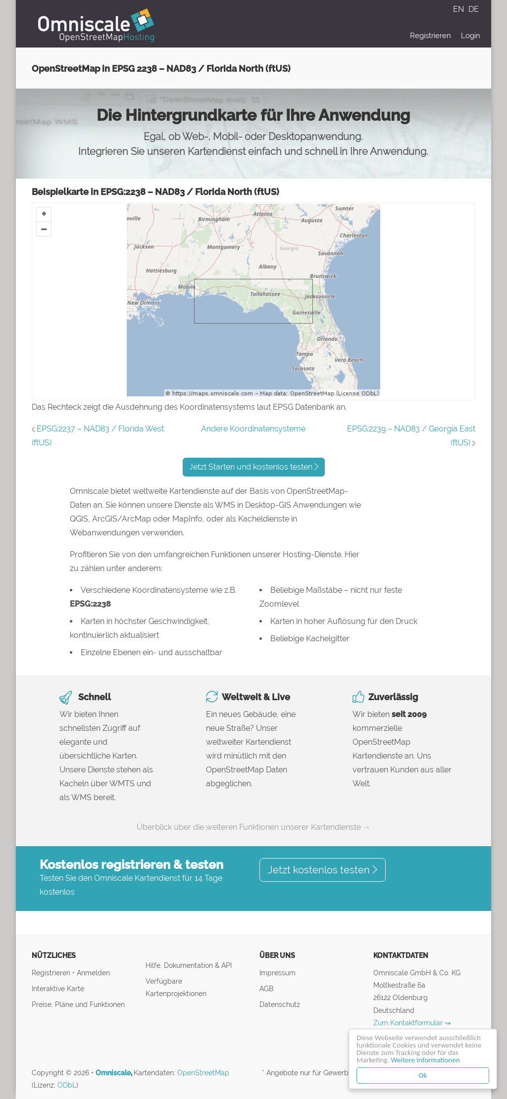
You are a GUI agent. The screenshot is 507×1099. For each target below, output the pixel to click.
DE (473, 9)
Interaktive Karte (58, 988)
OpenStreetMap (203, 1073)
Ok (423, 1075)
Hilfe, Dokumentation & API (189, 965)
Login (470, 35)
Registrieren (430, 35)
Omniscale (113, 1073)
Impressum (277, 972)
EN (459, 9)
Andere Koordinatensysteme (253, 428)
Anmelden (93, 972)
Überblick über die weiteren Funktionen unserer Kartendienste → (254, 827)
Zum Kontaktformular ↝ (412, 1022)
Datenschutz (279, 1004)
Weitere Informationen (425, 1059)
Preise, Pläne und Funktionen (78, 1004)
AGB (266, 988)
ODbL (66, 1085)
